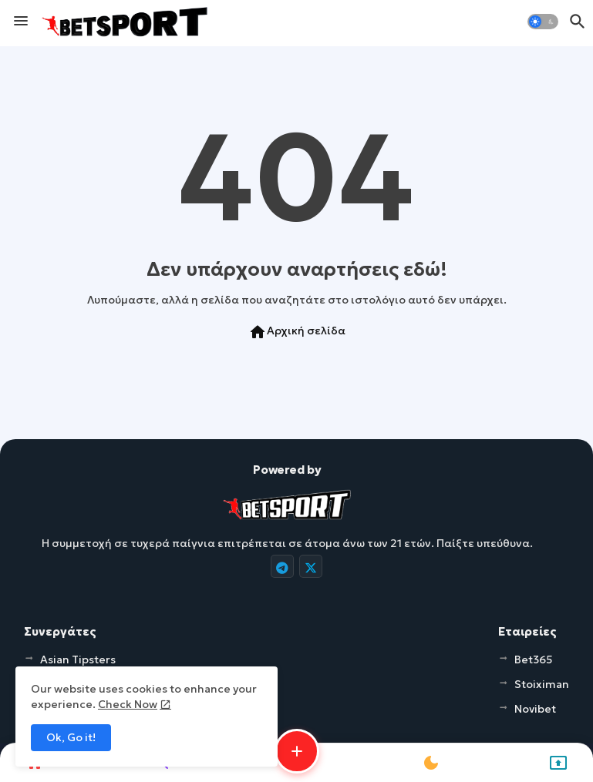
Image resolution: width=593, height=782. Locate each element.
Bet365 (533, 659)
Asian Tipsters (78, 659)
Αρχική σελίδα (296, 332)
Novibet (535, 709)
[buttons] (282, 566)
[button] (542, 21)
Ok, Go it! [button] (71, 737)
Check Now (127, 704)
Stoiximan (541, 684)
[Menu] (21, 21)
